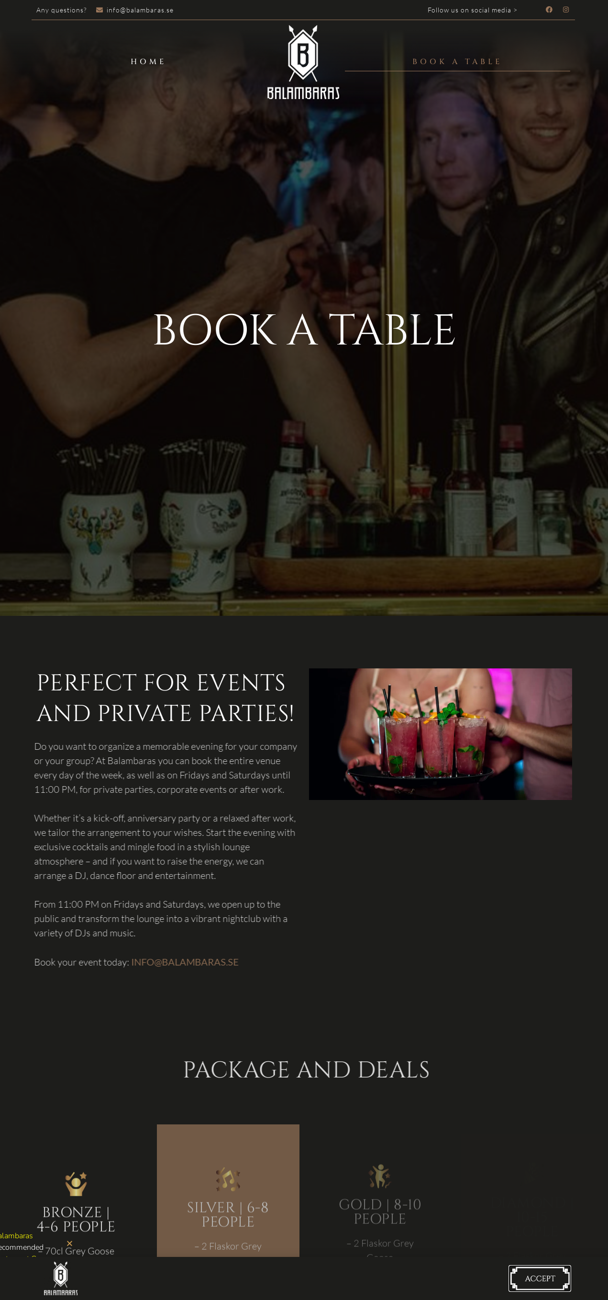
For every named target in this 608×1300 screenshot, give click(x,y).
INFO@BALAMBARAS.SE (178, 961)
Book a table (457, 61)
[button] (69, 1243)
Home (149, 61)
